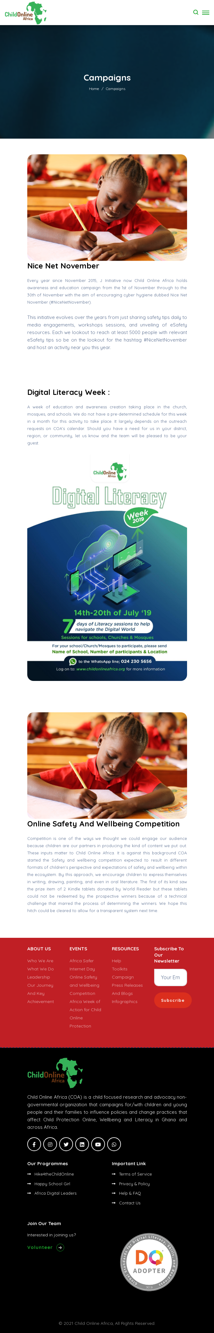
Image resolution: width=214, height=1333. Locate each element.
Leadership (38, 977)
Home (94, 88)
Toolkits (120, 969)
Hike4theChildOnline (50, 1173)
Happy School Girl (48, 1183)
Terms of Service (132, 1173)
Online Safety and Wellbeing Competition (84, 985)
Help (116, 961)
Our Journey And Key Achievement (40, 993)
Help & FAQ (126, 1193)
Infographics (125, 1001)
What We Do (40, 969)
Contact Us (126, 1202)
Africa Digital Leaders (51, 1193)
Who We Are (40, 961)
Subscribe (173, 1000)
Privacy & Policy (131, 1183)
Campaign (123, 977)
